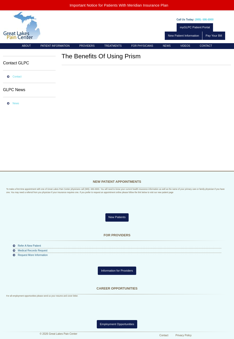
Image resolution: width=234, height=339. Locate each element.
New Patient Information (183, 35)
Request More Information (33, 255)
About (26, 45)
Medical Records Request (32, 250)
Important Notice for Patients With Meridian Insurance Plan (118, 5)
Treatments (113, 45)
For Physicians (142, 45)
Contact (206, 45)
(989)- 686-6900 (204, 19)
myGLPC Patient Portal (195, 27)
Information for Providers (117, 270)
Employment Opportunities (117, 324)
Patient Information (54, 45)
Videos (185, 45)
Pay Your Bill (214, 35)
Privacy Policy (184, 335)
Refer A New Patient (29, 245)
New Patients (117, 217)
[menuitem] (26, 46)
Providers (87, 45)
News (167, 45)
